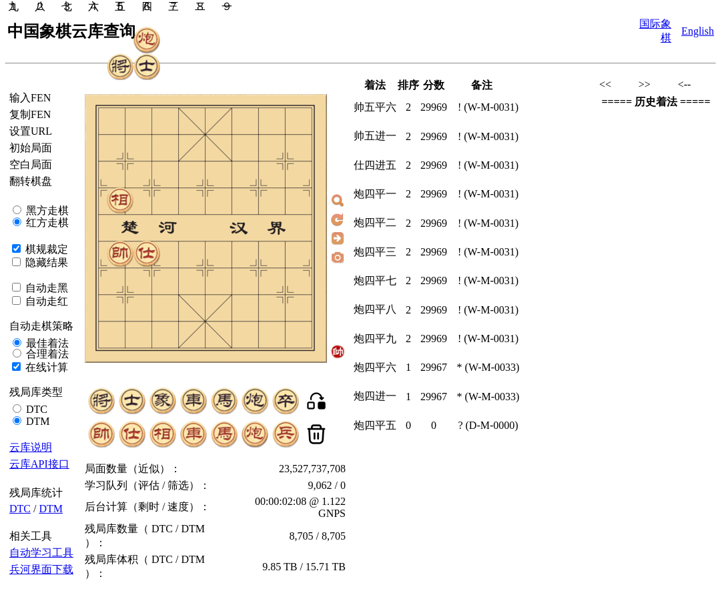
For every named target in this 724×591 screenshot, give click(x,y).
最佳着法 (46, 343)
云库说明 (30, 447)
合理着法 (46, 354)
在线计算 (45, 367)
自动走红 (45, 301)
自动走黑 (45, 287)
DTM (36, 421)
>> (644, 84)
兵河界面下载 (41, 569)
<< (605, 84)
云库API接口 (39, 464)
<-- (684, 84)
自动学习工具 (41, 552)
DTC (35, 409)
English (697, 31)
